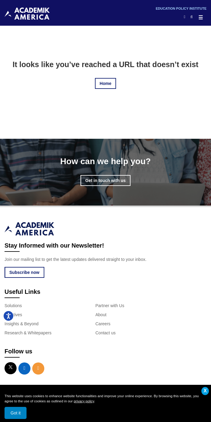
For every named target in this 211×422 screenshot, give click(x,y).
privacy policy (84, 401)
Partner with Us (110, 305)
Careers (103, 323)
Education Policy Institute (181, 8)
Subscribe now (24, 272)
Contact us (106, 332)
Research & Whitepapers (28, 332)
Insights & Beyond (22, 323)
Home (106, 83)
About (101, 314)
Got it (15, 413)
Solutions (13, 305)
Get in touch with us (105, 180)
